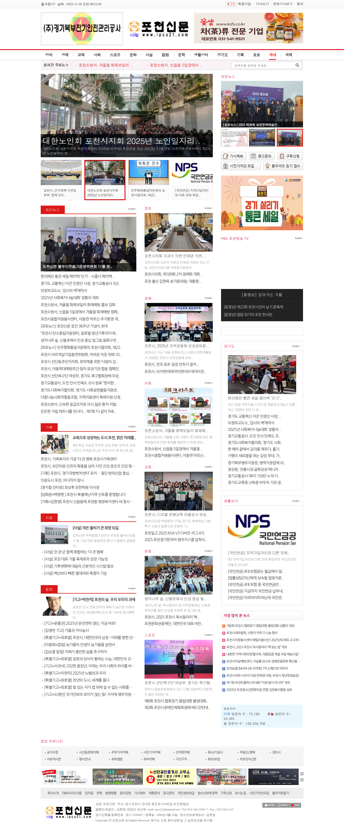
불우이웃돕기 (280, 793)
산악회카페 (183, 752)
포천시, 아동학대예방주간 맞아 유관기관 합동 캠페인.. (80, 369)
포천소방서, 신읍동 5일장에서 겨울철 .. (173, 449)
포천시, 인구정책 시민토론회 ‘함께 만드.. (60, 192)
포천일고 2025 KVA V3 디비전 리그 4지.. (175, 533)
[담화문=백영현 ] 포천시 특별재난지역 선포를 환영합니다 (83, 495)
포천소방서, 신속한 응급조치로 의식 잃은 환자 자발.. (79, 404)
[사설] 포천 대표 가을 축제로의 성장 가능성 (75, 559)
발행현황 (110, 793)
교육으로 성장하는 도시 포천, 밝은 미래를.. (104, 438)
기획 (240, 54)
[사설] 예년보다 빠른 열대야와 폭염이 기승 (74, 573)
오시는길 (240, 793)
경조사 (276, 752)
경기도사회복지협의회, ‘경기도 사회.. (255, 443)
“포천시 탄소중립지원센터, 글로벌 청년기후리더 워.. (79, 333)
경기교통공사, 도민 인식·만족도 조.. (254, 436)
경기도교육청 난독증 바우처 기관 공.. (255, 482)
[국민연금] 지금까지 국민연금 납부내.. (256, 591)
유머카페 (149, 759)
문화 (133, 54)
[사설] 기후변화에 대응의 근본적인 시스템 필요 (78, 566)
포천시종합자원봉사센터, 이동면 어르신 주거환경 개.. (80, 319)
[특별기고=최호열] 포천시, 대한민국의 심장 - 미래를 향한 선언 (89, 638)
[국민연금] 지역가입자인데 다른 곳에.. (258, 552)
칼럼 (165, 54)
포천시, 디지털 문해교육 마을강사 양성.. (176, 514)
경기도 (222, 54)
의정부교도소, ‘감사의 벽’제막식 (64, 291)
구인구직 (181, 759)
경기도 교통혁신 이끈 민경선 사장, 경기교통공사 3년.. (80, 283)
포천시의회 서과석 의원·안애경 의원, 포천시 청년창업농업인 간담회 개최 (272, 675)
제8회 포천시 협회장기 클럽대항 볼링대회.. (176, 701)
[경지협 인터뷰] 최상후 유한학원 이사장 (70, 487)
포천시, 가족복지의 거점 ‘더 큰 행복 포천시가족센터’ (79, 459)
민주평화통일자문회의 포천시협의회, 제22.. (148, 192)
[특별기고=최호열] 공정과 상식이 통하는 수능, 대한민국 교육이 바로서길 (97, 659)
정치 (48, 54)
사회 (97, 54)
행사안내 (84, 759)
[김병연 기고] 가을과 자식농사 (65, 630)
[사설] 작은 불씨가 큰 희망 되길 (96, 528)
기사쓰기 (262, 4)
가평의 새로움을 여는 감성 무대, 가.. (254, 456)
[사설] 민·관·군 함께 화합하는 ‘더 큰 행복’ (73, 552)
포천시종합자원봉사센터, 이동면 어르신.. (175, 455)
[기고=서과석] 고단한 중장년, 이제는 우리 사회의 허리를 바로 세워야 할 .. (97, 666)
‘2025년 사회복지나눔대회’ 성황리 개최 (70, 298)
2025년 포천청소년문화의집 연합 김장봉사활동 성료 (259, 689)
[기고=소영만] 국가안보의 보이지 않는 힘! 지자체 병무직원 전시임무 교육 (97, 694)
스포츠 (115, 54)
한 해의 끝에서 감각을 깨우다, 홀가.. (254, 449)
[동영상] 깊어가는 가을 (262, 294)
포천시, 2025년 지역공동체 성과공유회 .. (177, 345)
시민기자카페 (151, 752)
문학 (181, 54)
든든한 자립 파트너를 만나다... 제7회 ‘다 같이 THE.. (78, 411)
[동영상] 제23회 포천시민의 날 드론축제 (253, 307)
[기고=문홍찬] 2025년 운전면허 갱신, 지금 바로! (79, 623)
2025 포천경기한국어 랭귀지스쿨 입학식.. (176, 540)
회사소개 (53, 793)
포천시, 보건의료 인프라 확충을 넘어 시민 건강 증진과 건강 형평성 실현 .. (94, 466)
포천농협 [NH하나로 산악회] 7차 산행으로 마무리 (257, 668)
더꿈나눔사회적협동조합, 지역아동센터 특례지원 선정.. (81, 397)
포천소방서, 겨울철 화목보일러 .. (106, 65)
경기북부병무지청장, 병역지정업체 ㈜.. (257, 463)
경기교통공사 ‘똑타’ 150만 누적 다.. (254, 476)
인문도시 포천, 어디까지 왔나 (63, 480)
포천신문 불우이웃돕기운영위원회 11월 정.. (77, 266)
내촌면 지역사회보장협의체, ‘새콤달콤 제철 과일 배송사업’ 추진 (266, 654)
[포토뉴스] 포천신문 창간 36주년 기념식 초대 (74, 326)
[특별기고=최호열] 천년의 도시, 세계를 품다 (75, 680)
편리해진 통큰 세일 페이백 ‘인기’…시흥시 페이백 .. (77, 276)
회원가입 (244, 4)
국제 (288, 54)
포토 (256, 54)
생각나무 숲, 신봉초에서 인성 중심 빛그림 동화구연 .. (80, 340)
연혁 (99, 793)
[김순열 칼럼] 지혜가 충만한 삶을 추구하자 (74, 652)
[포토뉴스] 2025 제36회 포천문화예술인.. (251, 124)
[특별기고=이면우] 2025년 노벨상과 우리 (74, 673)
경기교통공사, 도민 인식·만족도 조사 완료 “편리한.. (78, 383)
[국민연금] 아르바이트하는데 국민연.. (255, 598)
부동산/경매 (247, 752)
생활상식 (201, 54)
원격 (300, 4)
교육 (81, 54)
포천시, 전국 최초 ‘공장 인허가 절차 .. (172, 364)
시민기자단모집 (259, 793)
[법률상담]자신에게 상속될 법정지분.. (255, 578)
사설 (149, 54)
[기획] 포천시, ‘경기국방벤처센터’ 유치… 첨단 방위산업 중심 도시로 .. (92, 473)
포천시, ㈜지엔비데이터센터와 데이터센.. (175, 371)
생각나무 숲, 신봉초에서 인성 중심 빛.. (175, 598)
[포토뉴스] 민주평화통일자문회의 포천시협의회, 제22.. (81, 347)
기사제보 (139, 793)
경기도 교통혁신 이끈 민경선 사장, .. (254, 416)
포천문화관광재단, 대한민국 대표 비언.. (174, 624)
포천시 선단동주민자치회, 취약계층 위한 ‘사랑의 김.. (79, 362)
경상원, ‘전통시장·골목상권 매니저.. (254, 469)
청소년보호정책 (207, 793)
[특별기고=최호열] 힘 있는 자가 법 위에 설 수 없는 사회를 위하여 (91, 687)
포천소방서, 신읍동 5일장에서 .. (176, 65)
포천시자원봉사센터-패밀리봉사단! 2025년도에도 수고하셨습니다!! (269, 640)
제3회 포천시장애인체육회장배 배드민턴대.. (177, 708)
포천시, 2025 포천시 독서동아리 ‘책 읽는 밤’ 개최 (257, 647)
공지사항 (52, 752)
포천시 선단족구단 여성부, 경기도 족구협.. (178, 682)
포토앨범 (116, 759)
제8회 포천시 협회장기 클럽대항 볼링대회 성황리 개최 (261, 625)
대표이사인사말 (71, 793)
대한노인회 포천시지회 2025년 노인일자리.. (122, 140)
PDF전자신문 (248, 759)
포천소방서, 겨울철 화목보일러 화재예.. (176, 430)
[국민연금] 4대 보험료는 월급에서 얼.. (256, 571)
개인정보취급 (185, 793)
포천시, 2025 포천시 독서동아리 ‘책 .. (172, 617)
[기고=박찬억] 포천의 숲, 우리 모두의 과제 (104, 600)
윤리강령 (125, 793)
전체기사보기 (283, 4)
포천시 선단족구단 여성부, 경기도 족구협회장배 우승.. (80, 376)
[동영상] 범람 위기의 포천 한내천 (248, 315)
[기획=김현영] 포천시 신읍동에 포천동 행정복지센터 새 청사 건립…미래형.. (96, 502)
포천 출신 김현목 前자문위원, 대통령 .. (173, 281)
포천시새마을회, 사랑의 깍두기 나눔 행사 (252, 633)
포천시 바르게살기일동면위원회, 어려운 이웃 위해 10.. (81, 355)
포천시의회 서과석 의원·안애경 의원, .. (175, 255)
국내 (272, 54)
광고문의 (168, 793)
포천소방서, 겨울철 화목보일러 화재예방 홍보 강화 (78, 305)
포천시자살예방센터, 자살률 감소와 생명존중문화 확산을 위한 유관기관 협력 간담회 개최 (282, 661)
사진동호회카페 (89, 752)
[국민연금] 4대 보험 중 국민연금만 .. (254, 584)
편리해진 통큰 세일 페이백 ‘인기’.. (255, 398)
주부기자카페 (119, 752)
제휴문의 (154, 793)
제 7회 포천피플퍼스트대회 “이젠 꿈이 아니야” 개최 (258, 682)
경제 (65, 54)
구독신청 (226, 793)
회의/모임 (214, 759)
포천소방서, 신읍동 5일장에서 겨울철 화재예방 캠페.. (80, 312)
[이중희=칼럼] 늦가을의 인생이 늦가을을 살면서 (78, 645)
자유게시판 (54, 759)
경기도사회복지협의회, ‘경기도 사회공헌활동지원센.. (80, 390)
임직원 (89, 793)
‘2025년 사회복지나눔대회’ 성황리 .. (254, 429)
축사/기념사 (215, 752)
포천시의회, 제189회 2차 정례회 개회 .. (173, 274)
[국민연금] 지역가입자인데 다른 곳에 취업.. (191, 192)
